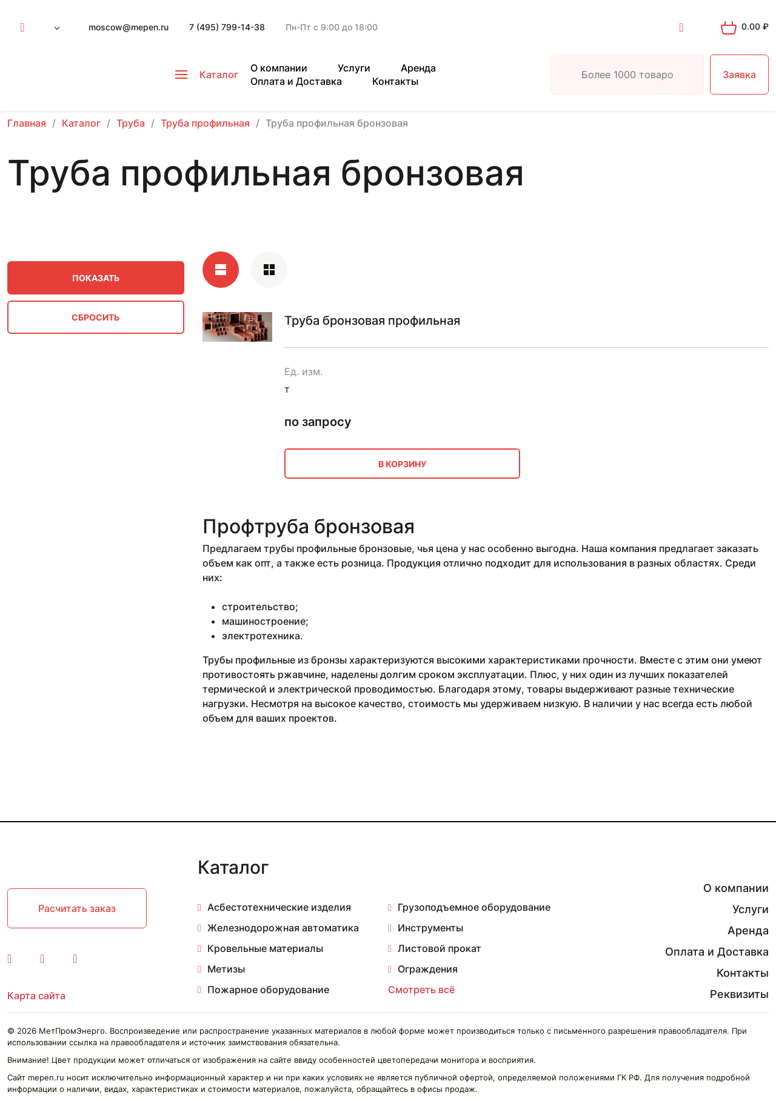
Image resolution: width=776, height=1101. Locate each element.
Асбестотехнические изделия (279, 907)
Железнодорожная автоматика (283, 928)
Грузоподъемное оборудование (474, 907)
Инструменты (430, 928)
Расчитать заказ (77, 908)
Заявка (739, 74)
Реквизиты (739, 994)
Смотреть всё (421, 989)
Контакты (395, 81)
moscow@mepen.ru (129, 27)
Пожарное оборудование (268, 989)
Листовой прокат (439, 948)
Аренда (418, 68)
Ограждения (428, 969)
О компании (278, 68)
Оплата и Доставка (296, 81)
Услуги (354, 68)
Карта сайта (36, 996)
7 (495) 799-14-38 (227, 27)
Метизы (226, 969)
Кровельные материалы (265, 948)
